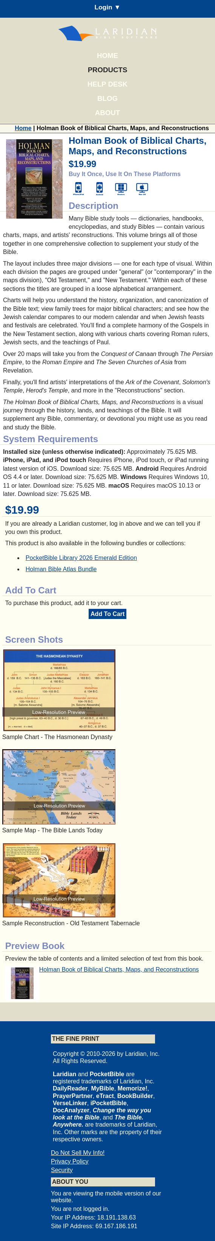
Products (107, 70)
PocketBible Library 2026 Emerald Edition (81, 558)
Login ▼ (107, 7)
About (107, 113)
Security (62, 1170)
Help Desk (107, 84)
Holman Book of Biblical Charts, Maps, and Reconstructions (119, 969)
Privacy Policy (70, 1161)
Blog (107, 98)
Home (107, 55)
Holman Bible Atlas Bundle (61, 569)
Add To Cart (107, 614)
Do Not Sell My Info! (77, 1153)
